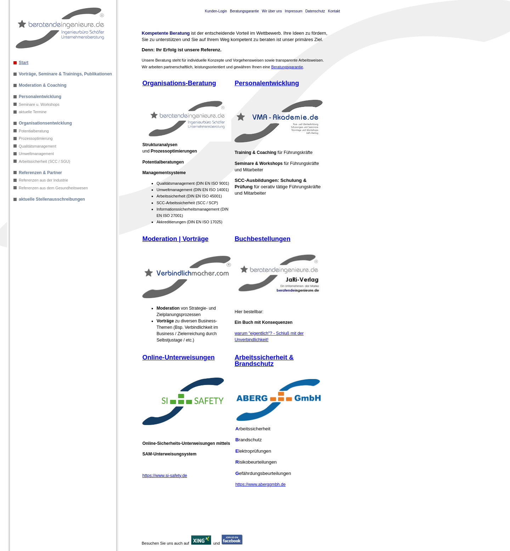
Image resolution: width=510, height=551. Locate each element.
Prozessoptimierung (35, 138)
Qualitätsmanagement (37, 146)
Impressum (293, 11)
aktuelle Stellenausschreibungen (52, 199)
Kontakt (334, 11)
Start (23, 62)
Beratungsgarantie (244, 11)
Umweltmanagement (36, 153)
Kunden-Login (216, 11)
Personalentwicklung (40, 96)
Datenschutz (315, 11)
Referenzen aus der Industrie (43, 180)
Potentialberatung (34, 131)
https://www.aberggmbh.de (260, 484)
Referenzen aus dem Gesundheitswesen (53, 188)
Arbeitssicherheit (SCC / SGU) (44, 161)
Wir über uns (272, 11)
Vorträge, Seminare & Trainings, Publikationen (65, 73)
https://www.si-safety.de (164, 475)
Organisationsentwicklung (45, 123)
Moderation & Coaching (43, 85)
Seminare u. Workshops (39, 104)
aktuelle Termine (32, 112)
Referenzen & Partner (40, 172)
